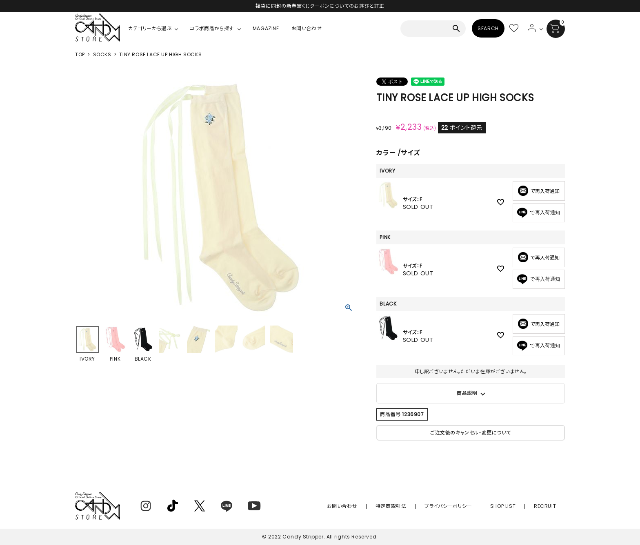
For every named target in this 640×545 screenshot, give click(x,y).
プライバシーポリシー (464, 506)
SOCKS (102, 54)
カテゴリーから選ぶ (149, 28)
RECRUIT (548, 506)
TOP (80, 54)
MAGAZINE (266, 28)
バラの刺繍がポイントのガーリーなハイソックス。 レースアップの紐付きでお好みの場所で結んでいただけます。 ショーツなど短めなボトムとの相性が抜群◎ (470, 393)
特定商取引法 (413, 506)
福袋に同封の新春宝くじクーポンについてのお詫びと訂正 (320, 5)
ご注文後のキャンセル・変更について (470, 432)
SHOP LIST (512, 506)
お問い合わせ (306, 28)
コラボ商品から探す (211, 28)
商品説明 (467, 393)
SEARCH (488, 28)
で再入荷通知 (538, 213)
